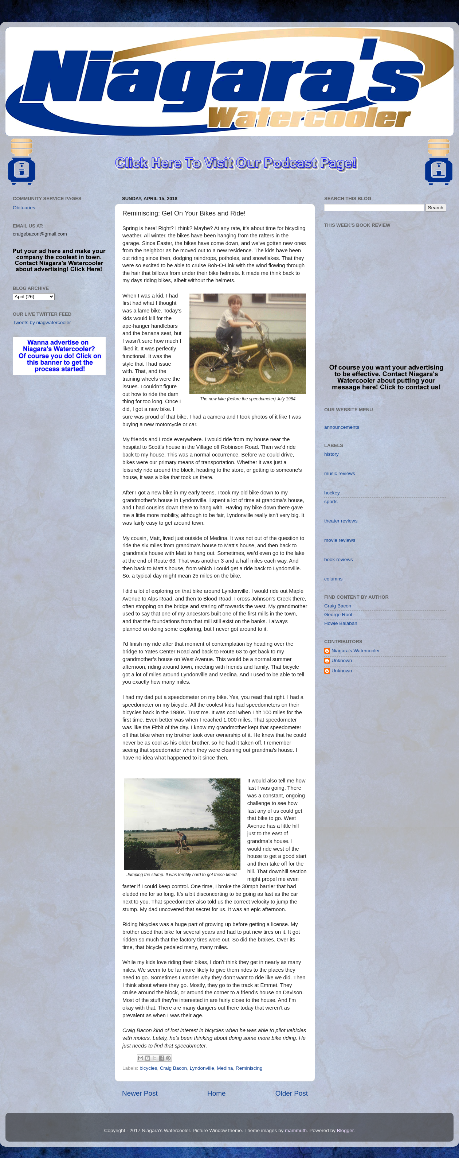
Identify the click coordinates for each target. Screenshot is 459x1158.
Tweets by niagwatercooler (42, 322)
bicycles (148, 1068)
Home (216, 1093)
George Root (338, 614)
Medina (225, 1068)
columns (333, 579)
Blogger (345, 1130)
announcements (341, 427)
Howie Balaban (340, 623)
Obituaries (24, 207)
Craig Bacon (173, 1068)
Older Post (291, 1093)
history (331, 454)
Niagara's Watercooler (356, 650)
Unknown (342, 660)
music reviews (339, 473)
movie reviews (340, 540)
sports (331, 501)
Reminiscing (249, 1068)
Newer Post (140, 1093)
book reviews (338, 559)
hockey (332, 493)
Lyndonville (202, 1068)
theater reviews (341, 521)
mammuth (296, 1130)
